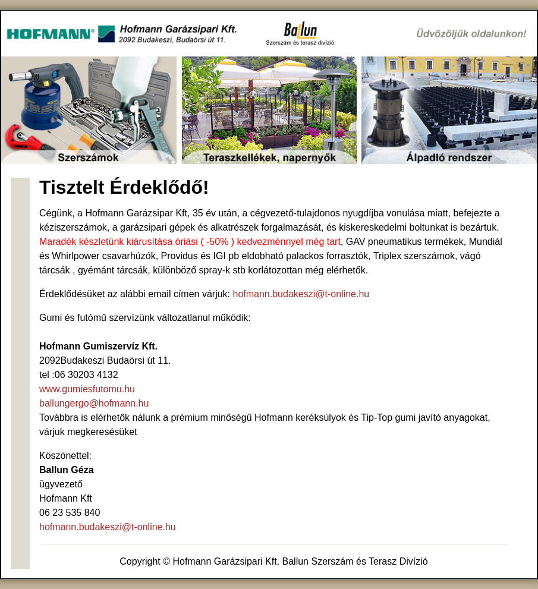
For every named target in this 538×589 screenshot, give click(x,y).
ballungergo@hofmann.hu (94, 403)
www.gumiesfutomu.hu (87, 389)
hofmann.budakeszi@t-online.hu (301, 294)
